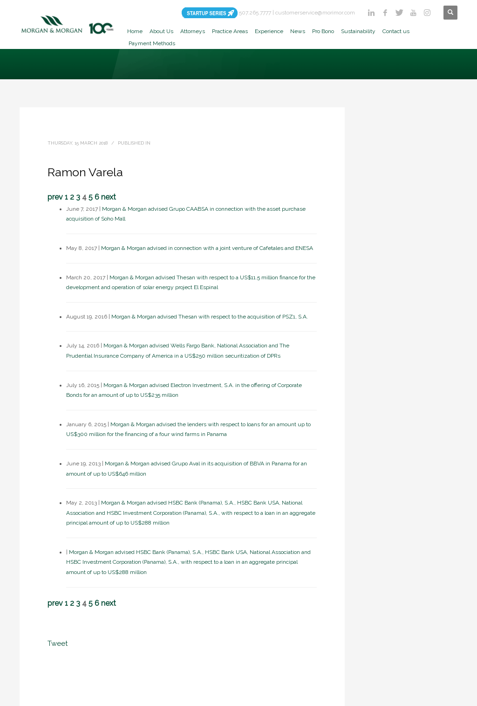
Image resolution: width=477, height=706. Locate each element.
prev (55, 197)
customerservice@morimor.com (315, 12)
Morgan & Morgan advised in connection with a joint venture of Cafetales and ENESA (207, 248)
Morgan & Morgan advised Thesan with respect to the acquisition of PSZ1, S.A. (209, 316)
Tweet (58, 643)
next (108, 197)
